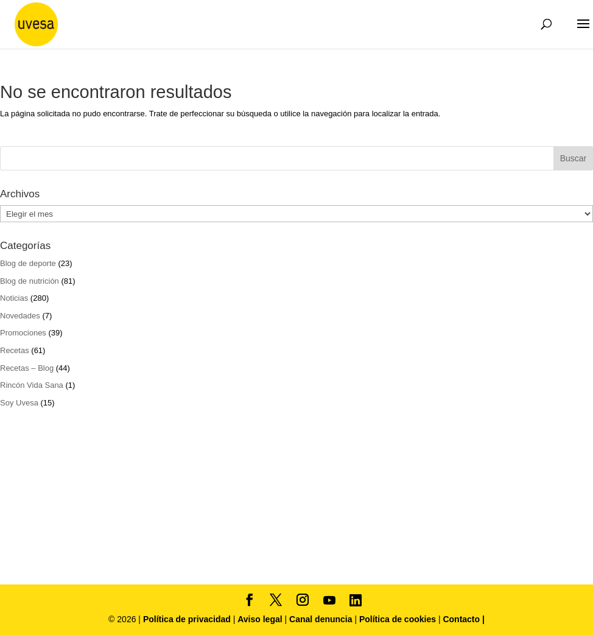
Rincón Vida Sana (31, 385)
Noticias (14, 298)
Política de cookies (398, 619)
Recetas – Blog (27, 368)
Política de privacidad (188, 619)
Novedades (20, 315)
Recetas (14, 350)
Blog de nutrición (29, 281)
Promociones (23, 332)
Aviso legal (259, 619)
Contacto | (463, 619)
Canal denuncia (320, 619)
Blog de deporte (28, 263)
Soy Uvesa (19, 402)
